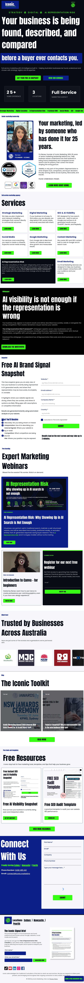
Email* (46, 849)
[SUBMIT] (61, 426)
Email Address (46, 390)
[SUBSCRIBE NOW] (39, 960)
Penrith (35, 865)
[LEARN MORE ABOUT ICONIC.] (59, 185)
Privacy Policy (54, 979)
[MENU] (73, 4)
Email (47, 582)
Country (44, 409)
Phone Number (49, 861)
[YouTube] (10, 968)
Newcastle (26, 865)
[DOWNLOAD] (51, 818)
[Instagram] (18, 968)
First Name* (48, 842)
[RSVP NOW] (9, 542)
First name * (9, 950)
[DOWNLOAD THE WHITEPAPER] (13, 347)
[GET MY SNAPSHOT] (10, 818)
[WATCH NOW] (9, 601)
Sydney (17, 865)
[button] (74, 978)
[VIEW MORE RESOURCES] (42, 829)
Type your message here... (54, 867)
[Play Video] (21, 562)
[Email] (62, 586)
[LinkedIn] (14, 968)
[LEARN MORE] (8, 229)
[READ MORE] (42, 739)
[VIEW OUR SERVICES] (56, 78)
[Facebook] (23, 968)
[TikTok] (6, 968)
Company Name (47, 400)
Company (48, 855)
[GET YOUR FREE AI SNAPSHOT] (28, 78)
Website (44, 379)
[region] (14, 221)
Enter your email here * (12, 957)
